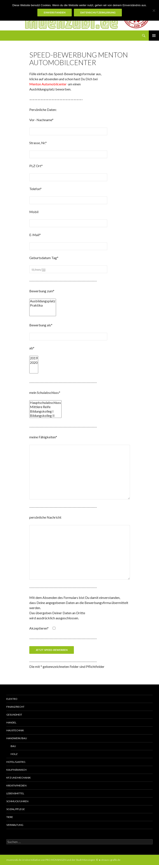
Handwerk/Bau (16, 738)
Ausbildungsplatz (43, 301)
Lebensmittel (15, 793)
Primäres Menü (154, 35)
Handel (11, 722)
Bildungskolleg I (45, 411)
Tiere (9, 817)
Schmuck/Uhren (17, 801)
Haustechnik (15, 730)
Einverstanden (54, 12)
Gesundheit (14, 714)
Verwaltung (14, 824)
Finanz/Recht (15, 706)
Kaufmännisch (16, 769)
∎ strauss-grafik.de (109, 859)
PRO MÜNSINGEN (55, 859)
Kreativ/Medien (16, 785)
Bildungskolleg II (45, 415)
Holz (14, 754)
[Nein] (154, 10)
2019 (34, 358)
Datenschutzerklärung (97, 12)
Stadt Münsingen (85, 859)
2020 (34, 362)
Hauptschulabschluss (45, 402)
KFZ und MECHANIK (18, 777)
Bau (13, 746)
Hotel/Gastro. (16, 761)
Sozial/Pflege (15, 809)
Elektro (11, 698)
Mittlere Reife (45, 407)
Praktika (43, 305)
